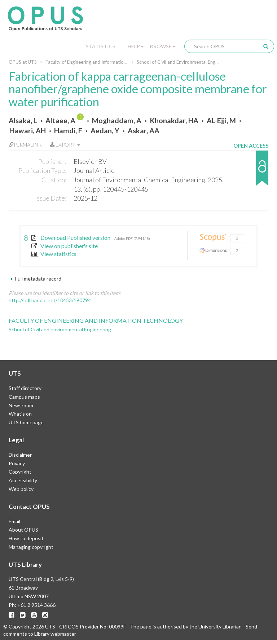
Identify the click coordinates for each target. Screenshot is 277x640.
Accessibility (23, 480)
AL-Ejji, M (221, 120)
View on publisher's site (64, 246)
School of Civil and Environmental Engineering (184, 62)
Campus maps (24, 397)
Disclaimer (20, 455)
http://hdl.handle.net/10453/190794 (50, 300)
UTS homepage (26, 422)
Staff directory (25, 388)
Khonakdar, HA (174, 120)
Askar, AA (143, 130)
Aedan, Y (105, 130)
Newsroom (21, 405)
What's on (20, 414)
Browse (162, 46)
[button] (250, 172)
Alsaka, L (23, 120)
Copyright (20, 472)
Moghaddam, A (116, 120)
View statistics (53, 254)
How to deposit (26, 538)
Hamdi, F (68, 130)
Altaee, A (60, 120)
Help (136, 46)
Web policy (21, 489)
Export (65, 145)
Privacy (17, 463)
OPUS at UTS (23, 62)
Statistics (100, 46)
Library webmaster (55, 634)
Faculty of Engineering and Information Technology (98, 62)
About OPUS (23, 530)
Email (14, 521)
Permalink (25, 145)
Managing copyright (31, 547)
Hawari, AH (27, 130)
